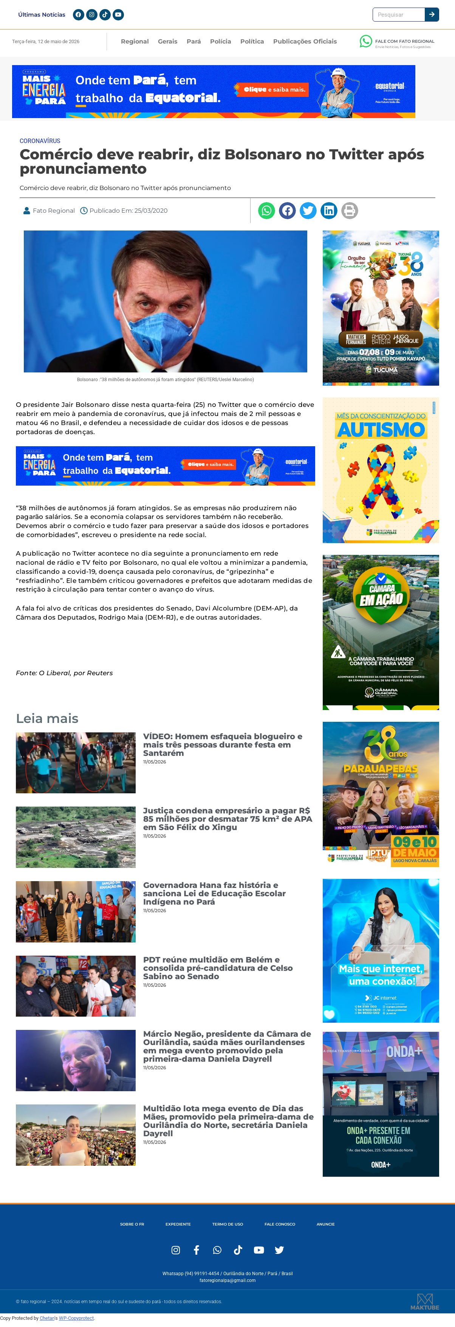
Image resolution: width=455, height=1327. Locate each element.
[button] (266, 215)
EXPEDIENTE (171, 1229)
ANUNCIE (338, 1229)
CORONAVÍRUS (40, 145)
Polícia (220, 46)
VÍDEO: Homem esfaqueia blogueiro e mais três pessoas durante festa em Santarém (222, 749)
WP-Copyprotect (76, 1322)
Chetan (47, 1322)
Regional (135, 46)
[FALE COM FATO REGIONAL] (366, 46)
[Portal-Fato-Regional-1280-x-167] (213, 120)
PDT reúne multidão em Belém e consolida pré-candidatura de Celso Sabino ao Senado (218, 972)
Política (252, 46)
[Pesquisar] (432, 16)
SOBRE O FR (120, 1229)
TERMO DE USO (227, 1229)
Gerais (168, 46)
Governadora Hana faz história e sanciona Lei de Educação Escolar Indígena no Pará (214, 898)
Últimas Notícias (41, 16)
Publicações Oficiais (305, 46)
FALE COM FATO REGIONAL (405, 45)
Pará (194, 46)
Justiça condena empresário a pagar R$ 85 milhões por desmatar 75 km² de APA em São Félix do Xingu (228, 824)
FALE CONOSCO (286, 1229)
